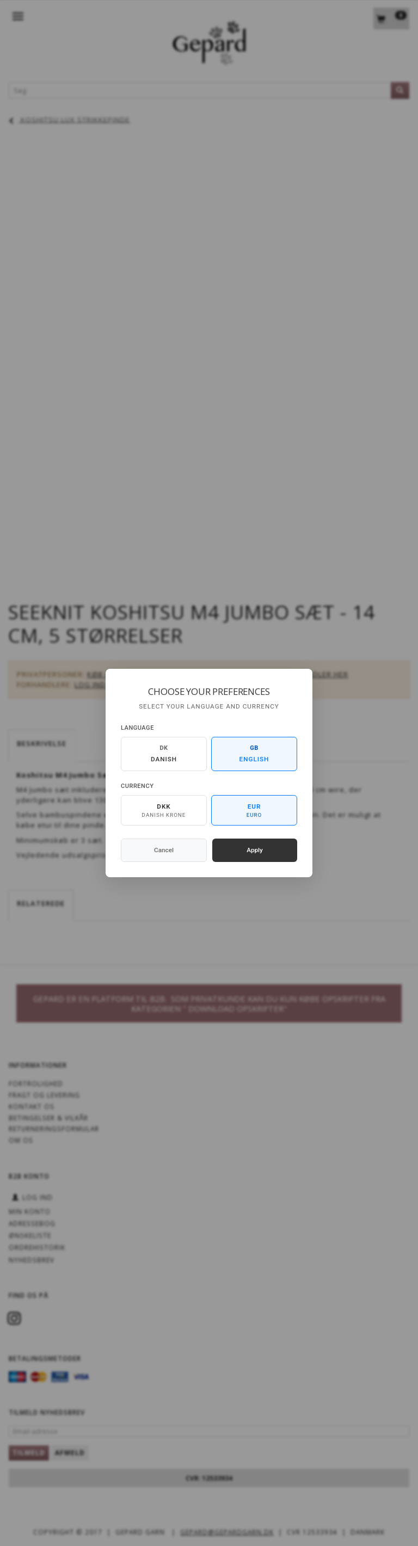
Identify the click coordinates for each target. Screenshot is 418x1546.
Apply (255, 850)
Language (137, 727)
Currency (137, 786)
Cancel (164, 850)
